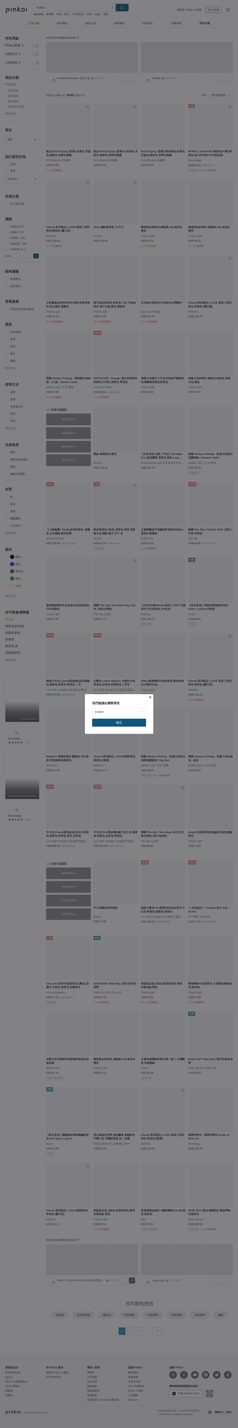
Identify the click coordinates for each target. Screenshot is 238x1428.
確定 (119, 722)
